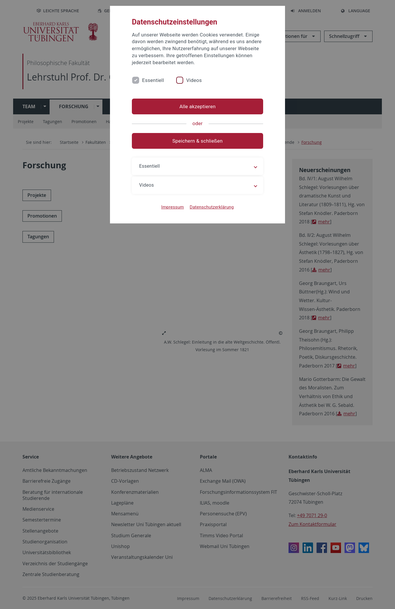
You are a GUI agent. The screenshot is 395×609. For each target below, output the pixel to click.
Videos (194, 80)
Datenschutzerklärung (212, 207)
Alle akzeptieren (197, 106)
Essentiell (153, 80)
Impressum (172, 207)
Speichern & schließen (197, 141)
